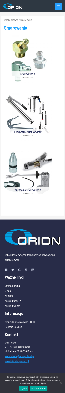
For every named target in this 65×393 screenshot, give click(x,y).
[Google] (19, 269)
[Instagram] (26, 269)
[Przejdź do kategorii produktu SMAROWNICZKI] (28, 60)
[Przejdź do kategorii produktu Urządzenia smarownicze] (28, 118)
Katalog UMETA (13, 300)
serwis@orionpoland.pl (17, 361)
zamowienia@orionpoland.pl (19, 356)
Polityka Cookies (13, 326)
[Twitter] (12, 269)
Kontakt (9, 295)
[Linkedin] (32, 269)
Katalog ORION (12, 305)
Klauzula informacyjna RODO (20, 322)
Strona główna (11, 20)
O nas (8, 290)
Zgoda (24, 388)
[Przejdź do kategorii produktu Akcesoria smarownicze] (28, 176)
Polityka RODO (38, 388)
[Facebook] (6, 269)
